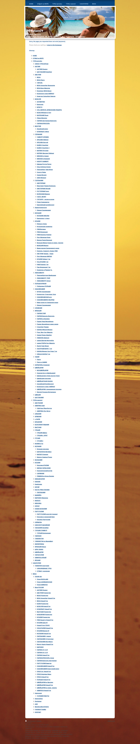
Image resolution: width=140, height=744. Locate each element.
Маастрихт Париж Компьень (46, 186)
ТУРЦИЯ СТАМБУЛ (41, 530)
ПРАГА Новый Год (43, 677)
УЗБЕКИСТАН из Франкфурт (44, 541)
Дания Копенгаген (41, 207)
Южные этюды (42, 224)
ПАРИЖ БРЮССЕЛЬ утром (45, 658)
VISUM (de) (38, 576)
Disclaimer (38, 701)
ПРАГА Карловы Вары (44, 674)
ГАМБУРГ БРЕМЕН (43, 137)
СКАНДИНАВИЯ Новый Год (45, 666)
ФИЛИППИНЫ (39, 544)
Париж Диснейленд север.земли (47, 324)
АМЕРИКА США (40, 405)
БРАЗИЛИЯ (38, 422)
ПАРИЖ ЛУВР (41, 313)
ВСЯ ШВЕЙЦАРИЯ (42, 370)
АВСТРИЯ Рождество (44, 593)
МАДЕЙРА (38, 495)
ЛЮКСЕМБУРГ (39, 272)
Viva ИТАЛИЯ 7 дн (42, 262)
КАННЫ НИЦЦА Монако (44, 329)
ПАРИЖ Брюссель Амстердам (47, 660)
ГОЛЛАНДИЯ (39, 180)
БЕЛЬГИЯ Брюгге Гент (44, 112)
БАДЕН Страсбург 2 (43, 148)
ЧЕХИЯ (37, 357)
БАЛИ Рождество (42, 603)
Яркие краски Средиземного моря (48, 248)
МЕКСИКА (38, 503)
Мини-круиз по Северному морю (47, 302)
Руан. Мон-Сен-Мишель (44, 332)
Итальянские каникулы (44, 226)
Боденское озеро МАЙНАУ (45, 93)
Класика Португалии (43, 519)
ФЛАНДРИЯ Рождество (44, 614)
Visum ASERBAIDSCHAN (44, 582)
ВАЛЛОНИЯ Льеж (42, 115)
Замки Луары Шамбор (44, 335)
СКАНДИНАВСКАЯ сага (44, 297)
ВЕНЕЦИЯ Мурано (42, 245)
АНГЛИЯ (37, 66)
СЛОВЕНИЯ (38, 308)
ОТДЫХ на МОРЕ (38, 58)
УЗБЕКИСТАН (39, 538)
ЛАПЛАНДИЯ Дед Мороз (45, 641)
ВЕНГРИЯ (38, 126)
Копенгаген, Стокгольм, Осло (46, 294)
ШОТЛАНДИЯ (39, 397)
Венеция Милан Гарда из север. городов (50, 243)
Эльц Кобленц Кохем (44, 167)
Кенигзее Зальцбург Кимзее (46, 96)
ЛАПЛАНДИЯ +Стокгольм (45, 639)
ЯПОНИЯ (37, 560)
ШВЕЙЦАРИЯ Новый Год (45, 685)
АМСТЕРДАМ (41, 183)
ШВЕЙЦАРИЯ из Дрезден (45, 682)
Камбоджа (38, 484)
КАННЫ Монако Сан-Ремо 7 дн (47, 351)
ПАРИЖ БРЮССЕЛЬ (43, 123)
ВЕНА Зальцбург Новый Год (46, 598)
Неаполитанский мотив (44, 471)
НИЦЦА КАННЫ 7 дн (43, 354)
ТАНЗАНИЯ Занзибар (42, 527)
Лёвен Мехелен (42, 118)
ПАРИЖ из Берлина (43, 319)
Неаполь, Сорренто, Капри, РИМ (47, 251)
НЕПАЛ (37, 506)
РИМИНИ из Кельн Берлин (45, 476)
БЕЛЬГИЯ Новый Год (43, 606)
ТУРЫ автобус (37, 61)
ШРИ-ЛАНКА (39, 549)
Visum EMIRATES (42, 584)
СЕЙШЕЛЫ (38, 522)
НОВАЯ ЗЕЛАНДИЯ (41, 509)
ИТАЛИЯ (37, 221)
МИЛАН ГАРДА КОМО (44, 468)
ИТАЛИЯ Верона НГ (43, 631)
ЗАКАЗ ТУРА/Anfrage (41, 64)
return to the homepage (54, 45)
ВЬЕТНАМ (38, 427)
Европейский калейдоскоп (45, 205)
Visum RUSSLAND (42, 579)
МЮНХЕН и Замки (43, 156)
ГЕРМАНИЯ (38, 134)
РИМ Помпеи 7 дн (42, 264)
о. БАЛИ (37, 419)
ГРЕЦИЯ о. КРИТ (42, 435)
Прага (39, 359)
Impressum (38, 693)
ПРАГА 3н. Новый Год (44, 671)
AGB (36, 704)
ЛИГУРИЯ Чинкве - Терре (45, 253)
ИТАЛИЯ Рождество (43, 617)
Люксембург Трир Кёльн (45, 169)
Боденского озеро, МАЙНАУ (46, 386)
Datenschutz (39, 698)
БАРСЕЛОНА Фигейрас (44, 452)
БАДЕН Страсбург (42, 145)
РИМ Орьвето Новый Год (45, 620)
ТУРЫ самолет (37, 400)
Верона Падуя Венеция (44, 240)
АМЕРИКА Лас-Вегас (43, 411)
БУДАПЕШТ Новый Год (44, 609)
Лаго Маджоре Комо (43, 237)
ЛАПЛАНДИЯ (41, 492)
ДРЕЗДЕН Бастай (42, 142)
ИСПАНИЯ (38, 213)
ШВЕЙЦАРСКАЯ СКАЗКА (45, 381)
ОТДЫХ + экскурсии (43, 571)
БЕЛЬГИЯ (38, 99)
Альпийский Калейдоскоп (45, 384)
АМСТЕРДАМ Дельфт (44, 188)
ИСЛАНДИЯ (38, 460)
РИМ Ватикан (41, 229)
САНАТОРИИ (37, 563)
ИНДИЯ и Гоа (39, 443)
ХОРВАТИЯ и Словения (42, 365)
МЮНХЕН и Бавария (43, 158)
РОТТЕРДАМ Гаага (43, 191)
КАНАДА (37, 481)
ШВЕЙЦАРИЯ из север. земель (47, 688)
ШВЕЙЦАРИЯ (39, 367)
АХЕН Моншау (41, 177)
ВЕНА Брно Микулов (43, 88)
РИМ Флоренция (42, 232)
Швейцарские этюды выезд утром (48, 376)
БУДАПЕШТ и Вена (43, 131)
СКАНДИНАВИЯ (40, 289)
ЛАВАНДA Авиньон (43, 338)
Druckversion (30, 721)
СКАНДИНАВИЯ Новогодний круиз (48, 669)
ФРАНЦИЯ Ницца (40, 546)
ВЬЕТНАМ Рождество (44, 612)
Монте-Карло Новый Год (45, 644)
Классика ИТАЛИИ (43, 465)
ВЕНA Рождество (42, 595)
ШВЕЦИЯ (38, 395)
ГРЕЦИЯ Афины (42, 433)
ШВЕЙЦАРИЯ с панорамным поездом (49, 389)
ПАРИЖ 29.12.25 (42, 650)
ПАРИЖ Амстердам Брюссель (47, 121)
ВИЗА (34, 574)
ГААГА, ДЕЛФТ (41, 196)
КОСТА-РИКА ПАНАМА (42, 490)
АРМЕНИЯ (38, 416)
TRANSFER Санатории (42, 565)
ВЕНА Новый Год (42, 601)
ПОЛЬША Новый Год (43, 679)
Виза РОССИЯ (39, 587)
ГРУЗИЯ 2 (40, 441)
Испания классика (43, 449)
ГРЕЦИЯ (37, 430)
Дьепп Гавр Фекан (43, 346)
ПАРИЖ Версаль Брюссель (45, 316)
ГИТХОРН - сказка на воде (45, 199)
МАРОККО (40, 647)
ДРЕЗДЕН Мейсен (42, 140)
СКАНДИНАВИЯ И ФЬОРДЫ (45, 300)
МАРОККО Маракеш (41, 498)
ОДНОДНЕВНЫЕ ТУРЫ (44, 568)
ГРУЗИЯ (37, 438)
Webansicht (111, 721)
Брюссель (40, 104)
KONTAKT (38, 712)
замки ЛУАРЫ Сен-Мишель (46, 343)
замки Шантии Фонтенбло (45, 340)
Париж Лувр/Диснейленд (45, 321)
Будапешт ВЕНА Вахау (44, 91)
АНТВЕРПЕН (41, 102)
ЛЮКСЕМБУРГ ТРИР (43, 278)
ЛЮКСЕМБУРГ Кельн (44, 281)
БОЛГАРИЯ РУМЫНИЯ (42, 424)
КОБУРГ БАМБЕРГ (43, 161)
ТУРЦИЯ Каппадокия (44, 533)
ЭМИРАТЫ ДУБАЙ (40, 557)
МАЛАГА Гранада (42, 454)
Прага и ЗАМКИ (42, 362)
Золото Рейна (41, 172)
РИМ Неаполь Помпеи (44, 234)
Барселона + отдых (43, 218)
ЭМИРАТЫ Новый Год (44, 690)
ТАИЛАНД (38, 536)
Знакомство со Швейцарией (46, 373)
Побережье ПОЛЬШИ (44, 286)
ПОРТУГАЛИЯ (39, 511)
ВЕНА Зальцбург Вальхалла (46, 85)
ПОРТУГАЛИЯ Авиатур (44, 663)
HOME (35, 55)
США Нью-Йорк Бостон (44, 408)
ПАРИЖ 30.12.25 (42, 652)
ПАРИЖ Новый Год (43, 655)
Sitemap (38, 721)
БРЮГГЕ (39, 107)
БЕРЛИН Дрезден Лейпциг (45, 153)
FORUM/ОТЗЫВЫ (40, 709)
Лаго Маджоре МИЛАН (44, 256)
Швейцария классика (44, 378)
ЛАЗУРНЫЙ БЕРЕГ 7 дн (44, 348)
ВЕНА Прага (41, 80)
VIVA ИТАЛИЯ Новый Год (45, 628)
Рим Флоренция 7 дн (43, 267)
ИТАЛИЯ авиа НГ (42, 622)
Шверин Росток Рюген (44, 164)
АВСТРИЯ (38, 74)
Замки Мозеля (41, 175)
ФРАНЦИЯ (38, 310)
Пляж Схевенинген (43, 202)
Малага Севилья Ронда (44, 457)
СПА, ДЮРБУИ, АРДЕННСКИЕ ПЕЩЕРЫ (49, 110)
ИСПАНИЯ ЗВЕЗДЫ (43, 215)
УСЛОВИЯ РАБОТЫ (43, 696)
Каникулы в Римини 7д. (44, 270)
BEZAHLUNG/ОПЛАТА (42, 707)
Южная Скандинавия (44, 210)
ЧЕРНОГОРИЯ (39, 555)
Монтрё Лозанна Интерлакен (46, 392)
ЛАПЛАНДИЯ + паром (44, 636)
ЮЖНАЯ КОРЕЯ (40, 479)
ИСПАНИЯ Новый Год (44, 633)
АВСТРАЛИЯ (39, 403)
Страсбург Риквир (43, 327)
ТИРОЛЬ (39, 83)
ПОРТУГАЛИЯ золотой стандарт (47, 514)
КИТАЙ (37, 487)
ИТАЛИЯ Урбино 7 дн (43, 259)
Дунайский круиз (42, 129)
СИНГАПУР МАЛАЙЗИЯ (42, 525)
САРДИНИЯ (40, 473)
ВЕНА (38, 77)
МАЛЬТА (37, 500)
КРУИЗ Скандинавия (43, 291)
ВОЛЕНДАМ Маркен (43, 194)
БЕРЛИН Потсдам (42, 150)
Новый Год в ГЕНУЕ (43, 625)
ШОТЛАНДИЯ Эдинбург (44, 72)
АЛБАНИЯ (38, 414)
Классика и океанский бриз (46, 517)
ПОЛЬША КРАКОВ (40, 283)
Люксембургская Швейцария (46, 275)
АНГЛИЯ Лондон (42, 69)
